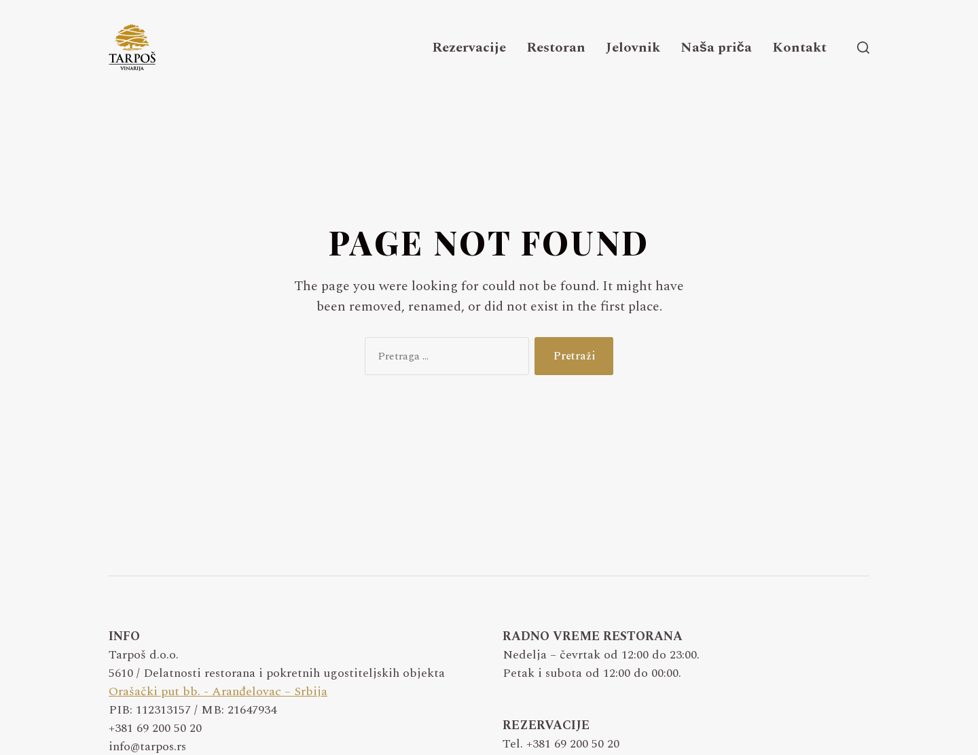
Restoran (555, 47)
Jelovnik (633, 47)
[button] (863, 47)
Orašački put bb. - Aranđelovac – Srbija (218, 691)
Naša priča (716, 47)
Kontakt (799, 47)
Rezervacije (469, 47)
